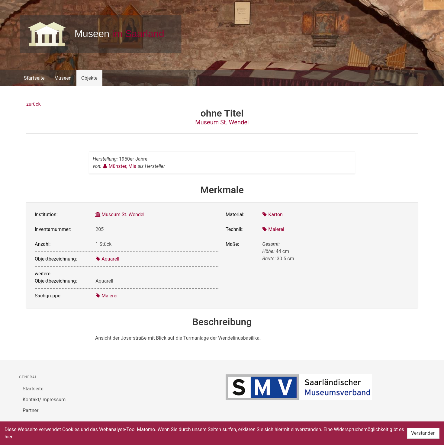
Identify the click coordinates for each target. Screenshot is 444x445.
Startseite (34, 78)
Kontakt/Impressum (44, 399)
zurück (33, 104)
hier (8, 437)
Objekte (89, 78)
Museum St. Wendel (222, 122)
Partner (31, 410)
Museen (63, 78)
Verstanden (423, 433)
